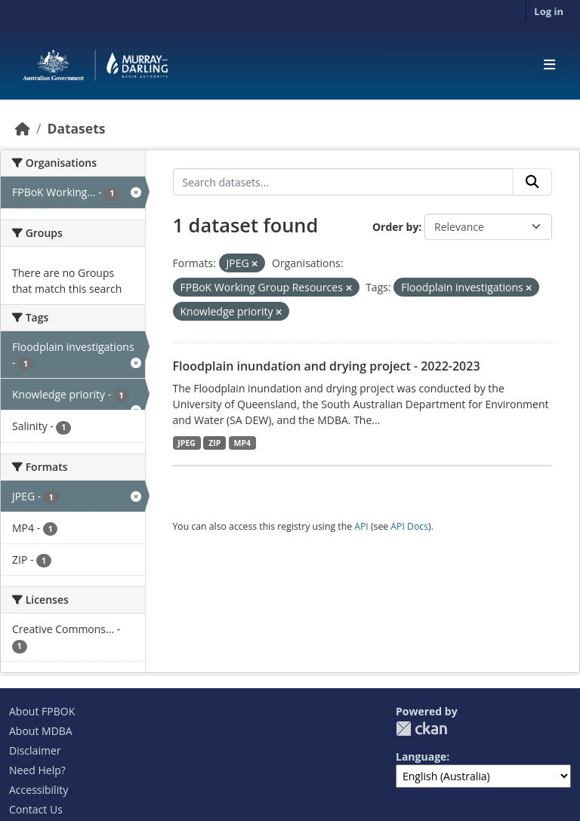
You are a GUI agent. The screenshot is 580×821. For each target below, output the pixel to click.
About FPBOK (42, 711)
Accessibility (38, 790)
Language (421, 756)
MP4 (242, 443)
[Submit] (532, 181)
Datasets (76, 128)
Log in (548, 11)
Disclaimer (34, 750)
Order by (395, 227)
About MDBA (40, 731)
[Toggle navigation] (549, 64)
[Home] (22, 128)
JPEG (186, 443)
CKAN (421, 728)
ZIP (214, 443)
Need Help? (37, 770)
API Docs (409, 526)
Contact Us (36, 809)
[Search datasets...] (343, 181)
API (361, 526)
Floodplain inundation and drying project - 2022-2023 (326, 366)
